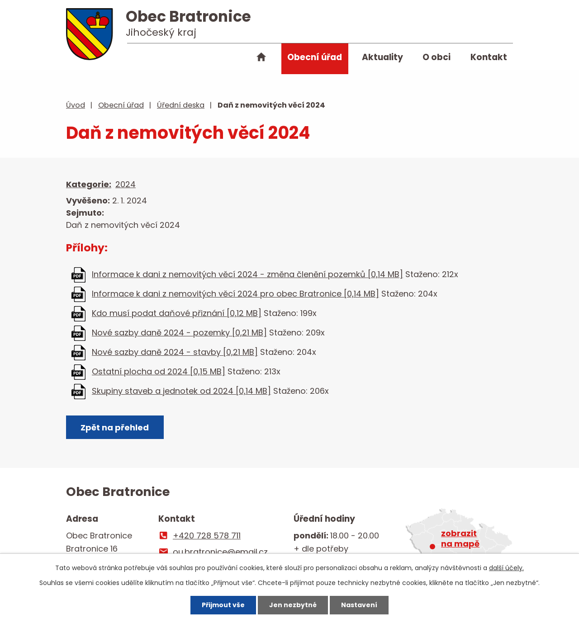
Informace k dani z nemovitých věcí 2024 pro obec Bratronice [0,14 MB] (235, 293)
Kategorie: (88, 184)
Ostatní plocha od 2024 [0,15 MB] (158, 371)
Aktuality (382, 57)
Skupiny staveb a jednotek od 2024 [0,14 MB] (181, 390)
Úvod (261, 58)
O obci (436, 57)
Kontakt (488, 57)
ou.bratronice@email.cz (220, 551)
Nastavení (359, 604)
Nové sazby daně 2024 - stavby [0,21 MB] (175, 352)
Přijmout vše (223, 604)
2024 (125, 184)
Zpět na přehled (115, 427)
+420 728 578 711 (207, 535)
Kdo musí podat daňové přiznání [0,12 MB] (176, 313)
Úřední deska (180, 105)
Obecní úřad (314, 57)
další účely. (506, 567)
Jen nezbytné (293, 604)
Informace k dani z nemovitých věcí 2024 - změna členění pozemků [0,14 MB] (247, 274)
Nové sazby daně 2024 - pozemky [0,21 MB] (179, 332)
